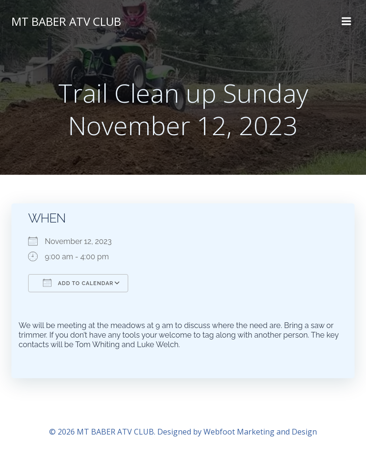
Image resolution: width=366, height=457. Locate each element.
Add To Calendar (78, 282)
